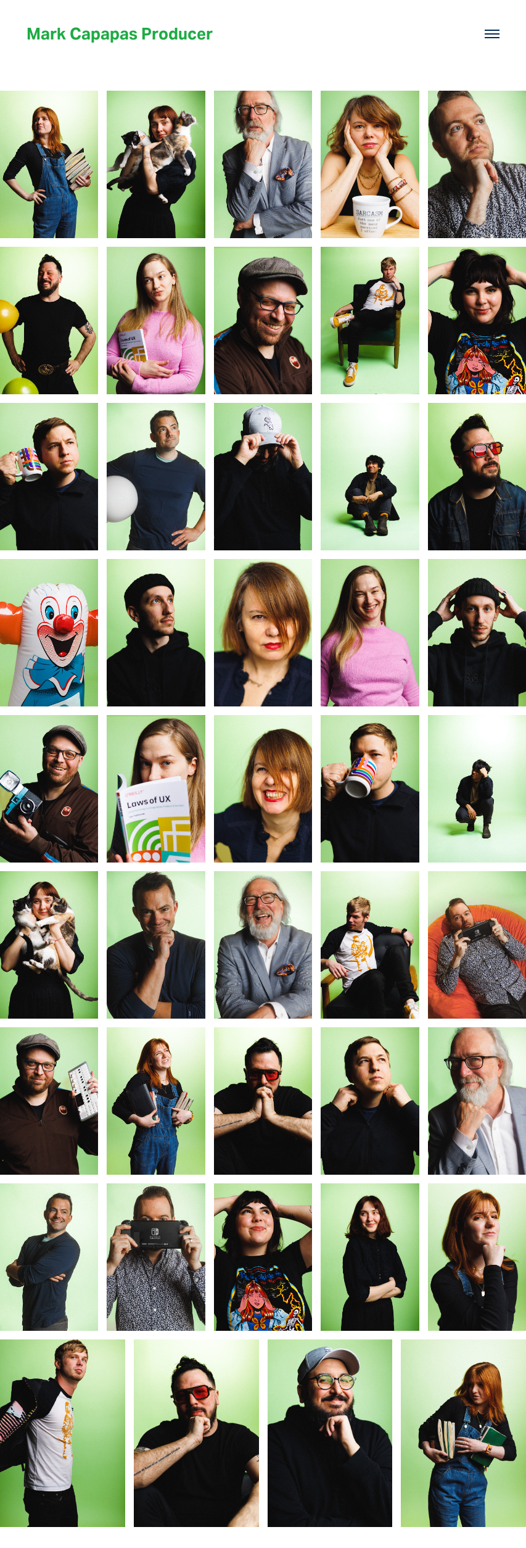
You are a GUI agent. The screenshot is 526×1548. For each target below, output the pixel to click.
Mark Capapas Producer (120, 33)
